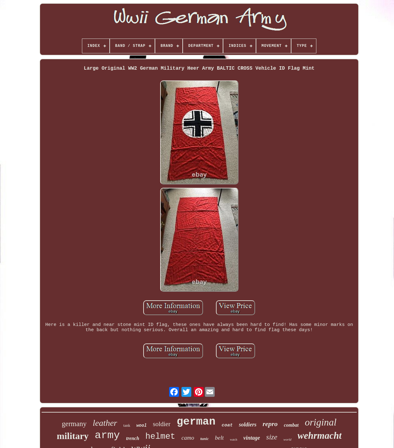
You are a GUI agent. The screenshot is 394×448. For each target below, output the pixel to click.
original (320, 422)
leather (105, 423)
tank (126, 425)
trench (132, 438)
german (196, 422)
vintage (251, 438)
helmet (160, 436)
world (287, 439)
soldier (161, 424)
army (107, 435)
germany (74, 424)
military (72, 436)
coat (227, 425)
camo (187, 437)
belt (219, 437)
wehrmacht (320, 435)
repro (270, 424)
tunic (204, 438)
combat (291, 425)
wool (141, 425)
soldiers (247, 424)
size (271, 437)
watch (233, 439)
